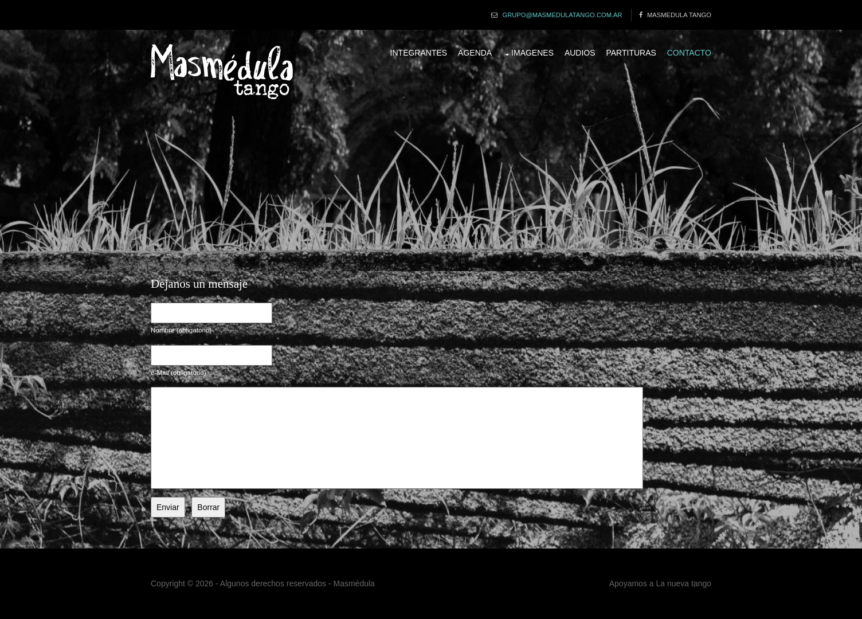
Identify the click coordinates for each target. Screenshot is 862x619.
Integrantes (419, 52)
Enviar (167, 507)
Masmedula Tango (679, 14)
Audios (580, 52)
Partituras (631, 52)
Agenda (475, 52)
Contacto (689, 52)
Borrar (208, 507)
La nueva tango (683, 583)
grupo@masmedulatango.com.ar (562, 14)
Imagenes (532, 52)
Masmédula (354, 583)
